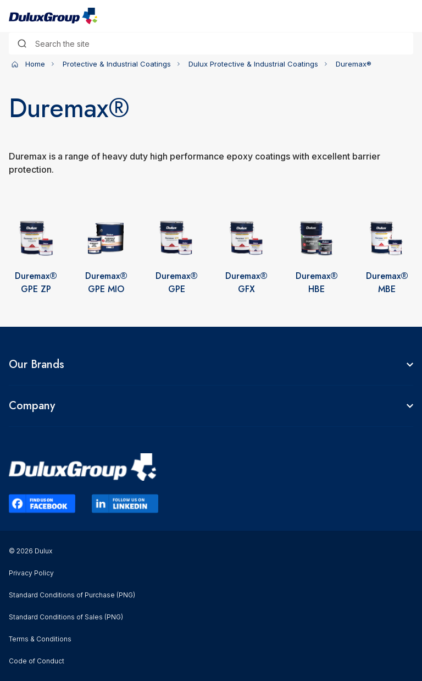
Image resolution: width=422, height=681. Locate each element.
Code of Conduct (36, 661)
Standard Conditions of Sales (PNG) (66, 617)
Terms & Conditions (40, 639)
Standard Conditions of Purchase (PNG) (72, 595)
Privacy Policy (31, 573)
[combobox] (211, 43)
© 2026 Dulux (30, 551)
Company (32, 406)
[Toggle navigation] (406, 16)
